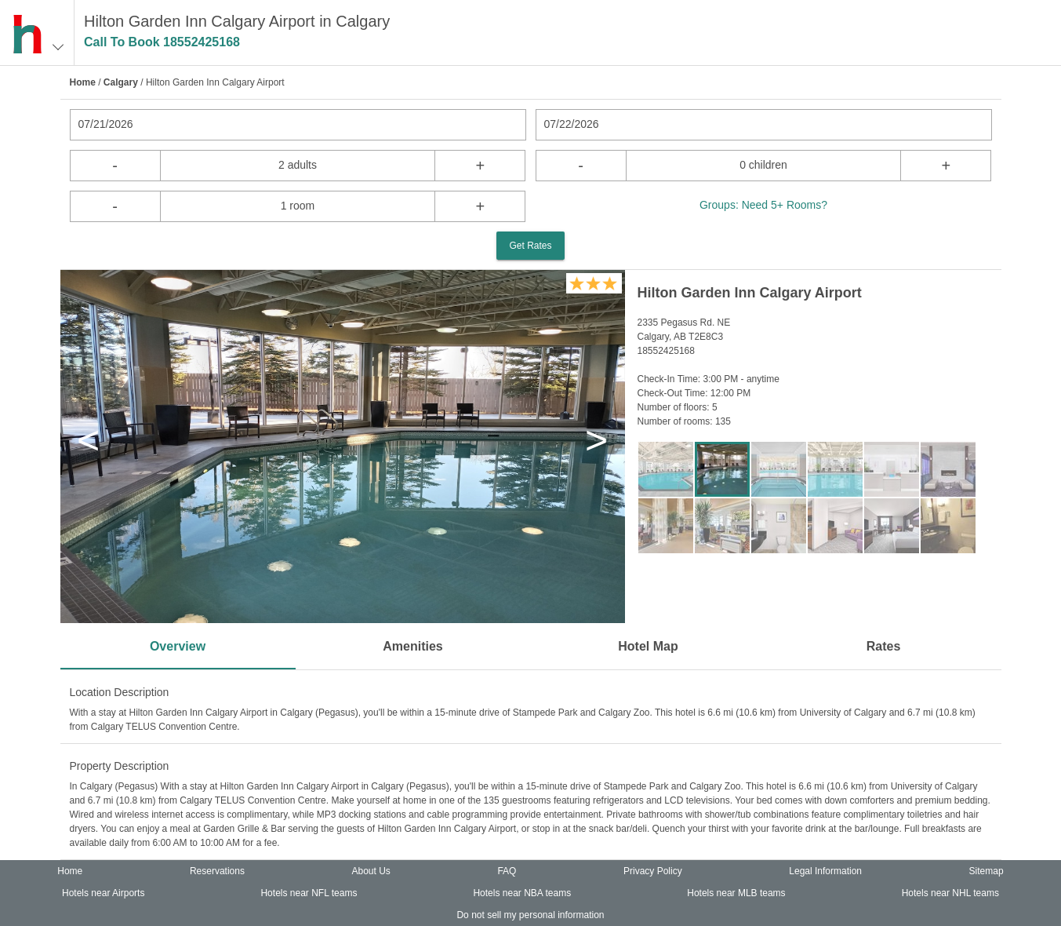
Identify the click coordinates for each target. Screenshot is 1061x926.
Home (83, 82)
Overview (177, 646)
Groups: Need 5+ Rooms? (763, 205)
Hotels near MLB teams (736, 893)
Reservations (217, 871)
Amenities (412, 646)
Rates (884, 646)
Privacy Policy (652, 871)
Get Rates (530, 245)
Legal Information (825, 871)
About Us (370, 871)
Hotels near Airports (103, 893)
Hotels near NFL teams (308, 893)
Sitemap (986, 871)
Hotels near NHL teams (950, 893)
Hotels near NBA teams (522, 893)
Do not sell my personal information (530, 915)
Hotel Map (648, 646)
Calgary (121, 82)
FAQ (506, 871)
